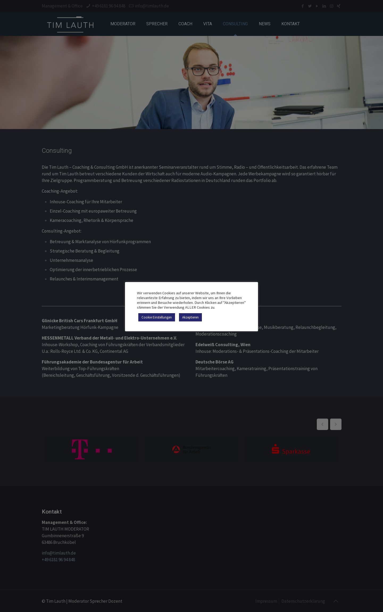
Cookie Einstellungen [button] (156, 317)
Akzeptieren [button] (190, 317)
